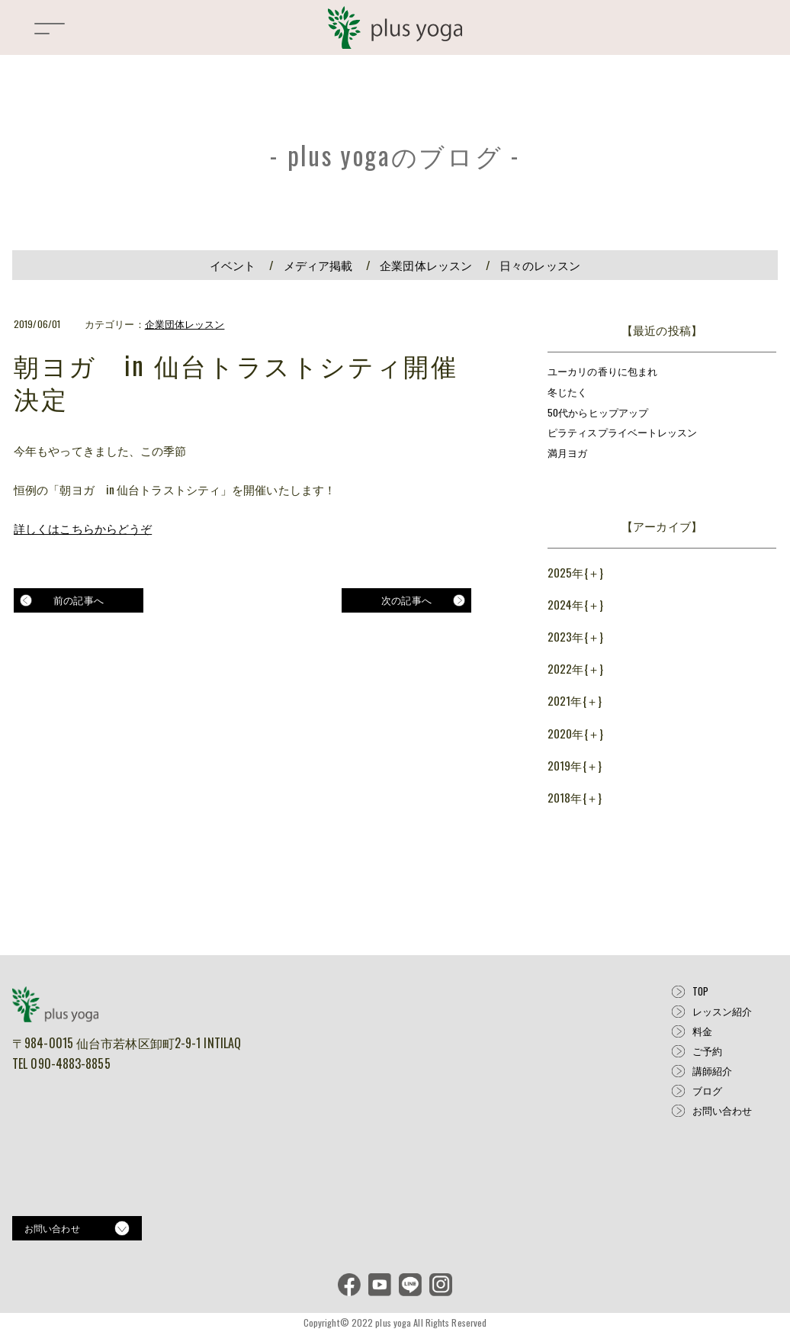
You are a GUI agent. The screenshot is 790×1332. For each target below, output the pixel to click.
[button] (49, 35)
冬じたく (567, 392)
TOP (700, 991)
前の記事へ (78, 600)
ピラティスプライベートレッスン (623, 432)
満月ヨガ (567, 453)
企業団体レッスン (426, 265)
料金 (702, 1031)
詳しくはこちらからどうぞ (83, 528)
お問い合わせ (722, 1110)
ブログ (707, 1091)
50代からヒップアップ (598, 413)
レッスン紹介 (722, 1011)
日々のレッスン (539, 265)
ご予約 (707, 1051)
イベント (232, 265)
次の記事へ (406, 600)
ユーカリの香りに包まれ (602, 371)
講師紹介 (712, 1071)
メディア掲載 (318, 265)
